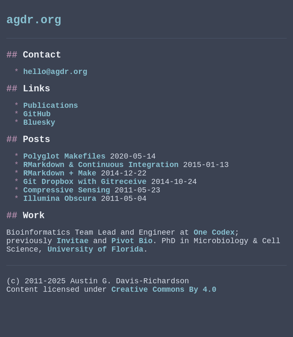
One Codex (214, 262)
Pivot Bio (131, 272)
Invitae (73, 272)
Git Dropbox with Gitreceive (85, 204)
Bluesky (39, 136)
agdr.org (33, 22)
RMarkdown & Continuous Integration (100, 183)
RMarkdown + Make (59, 194)
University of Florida (95, 282)
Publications (50, 115)
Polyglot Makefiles (64, 173)
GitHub (37, 126)
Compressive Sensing (66, 214)
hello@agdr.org (55, 78)
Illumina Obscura (59, 224)
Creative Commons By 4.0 (163, 326)
